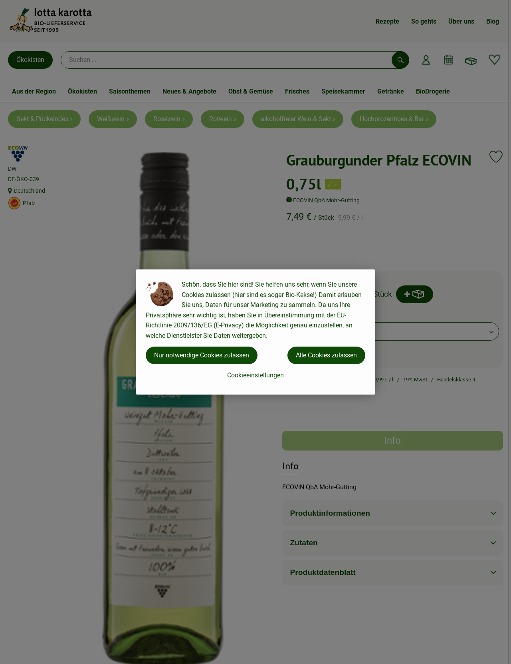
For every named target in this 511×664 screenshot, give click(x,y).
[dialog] (255, 332)
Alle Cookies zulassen (326, 355)
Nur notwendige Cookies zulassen (201, 355)
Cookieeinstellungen (255, 375)
